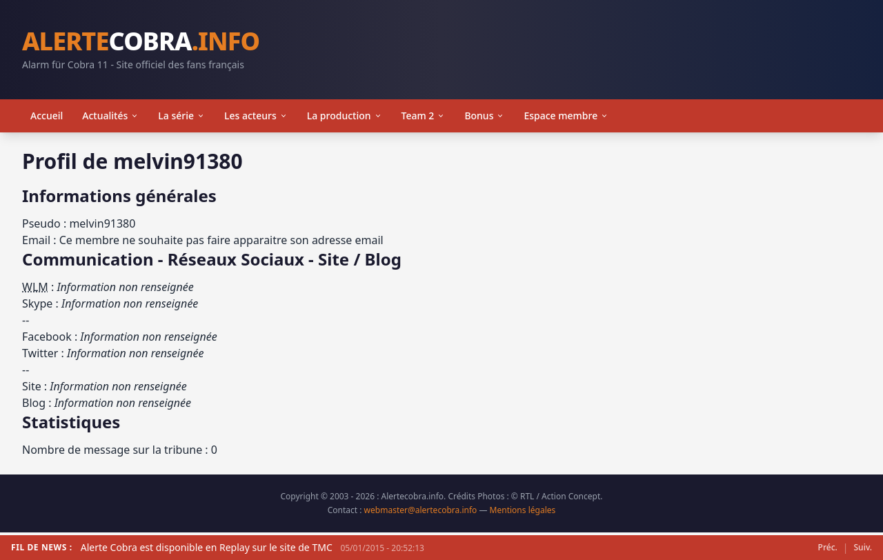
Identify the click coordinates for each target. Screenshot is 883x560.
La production (344, 115)
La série (181, 115)
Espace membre (566, 115)
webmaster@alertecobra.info (420, 510)
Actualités (110, 115)
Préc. (827, 547)
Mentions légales (523, 510)
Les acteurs (256, 115)
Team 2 (423, 115)
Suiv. (863, 547)
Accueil (46, 115)
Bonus (484, 115)
